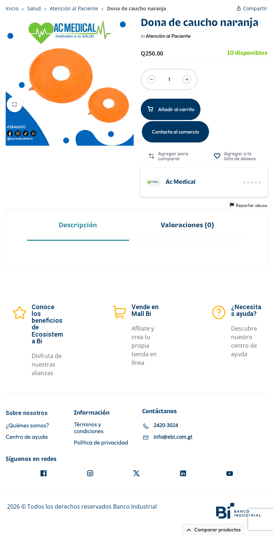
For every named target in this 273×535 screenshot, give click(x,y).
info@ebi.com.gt (173, 436)
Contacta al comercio (175, 132)
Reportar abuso (248, 205)
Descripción (78, 225)
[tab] (78, 225)
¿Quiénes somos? (27, 425)
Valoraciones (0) (187, 225)
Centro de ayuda (27, 436)
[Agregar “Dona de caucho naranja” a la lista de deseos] (237, 156)
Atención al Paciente (74, 8)
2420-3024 (166, 425)
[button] (168, 156)
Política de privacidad (101, 442)
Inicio (12, 8)
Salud (34, 8)
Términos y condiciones (88, 428)
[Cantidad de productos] (169, 79)
